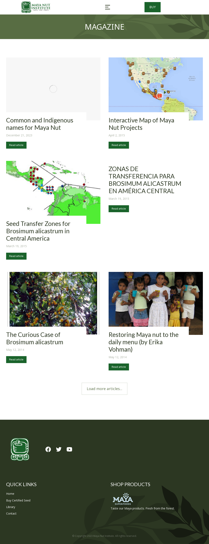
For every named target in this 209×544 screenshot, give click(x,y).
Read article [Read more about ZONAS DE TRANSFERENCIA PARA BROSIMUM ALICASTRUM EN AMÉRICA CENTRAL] (119, 208)
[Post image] (53, 88)
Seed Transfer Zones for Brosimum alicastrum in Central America (38, 231)
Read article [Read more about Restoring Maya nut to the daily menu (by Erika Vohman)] (119, 366)
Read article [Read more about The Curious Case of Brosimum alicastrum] (16, 359)
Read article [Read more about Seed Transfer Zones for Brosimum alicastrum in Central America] (16, 256)
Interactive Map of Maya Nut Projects (141, 123)
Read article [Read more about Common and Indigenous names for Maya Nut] (16, 145)
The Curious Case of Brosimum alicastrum (34, 338)
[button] (107, 7)
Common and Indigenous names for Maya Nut (39, 123)
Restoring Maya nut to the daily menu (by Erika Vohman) (144, 342)
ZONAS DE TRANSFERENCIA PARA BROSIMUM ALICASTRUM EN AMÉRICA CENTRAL (145, 179)
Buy (159, 7)
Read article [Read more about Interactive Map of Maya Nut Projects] (119, 145)
